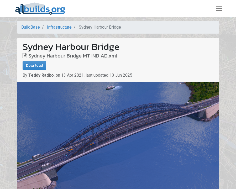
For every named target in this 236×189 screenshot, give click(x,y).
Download (34, 65)
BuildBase (30, 27)
